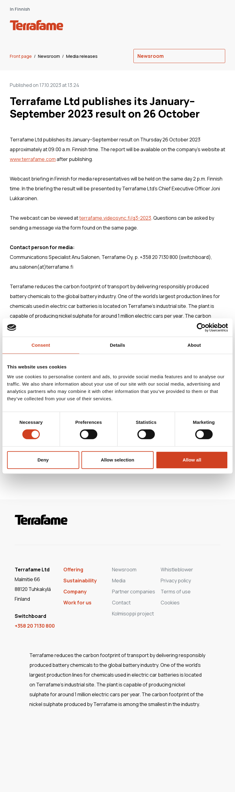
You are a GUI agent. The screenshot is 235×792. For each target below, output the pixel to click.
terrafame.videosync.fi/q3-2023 (115, 218)
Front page (21, 56)
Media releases (82, 56)
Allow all (192, 459)
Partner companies (133, 591)
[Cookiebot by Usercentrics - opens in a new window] (201, 327)
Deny (43, 459)
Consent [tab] (41, 345)
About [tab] (194, 345)
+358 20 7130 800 (35, 625)
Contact (121, 602)
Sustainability (80, 580)
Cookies (170, 602)
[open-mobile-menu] (218, 26)
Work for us (77, 602)
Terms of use (176, 591)
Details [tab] (117, 345)
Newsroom (49, 56)
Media (118, 580)
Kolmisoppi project (133, 613)
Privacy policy (176, 580)
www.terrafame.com (33, 159)
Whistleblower (177, 569)
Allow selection (117, 459)
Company (75, 591)
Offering (73, 569)
